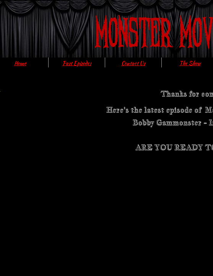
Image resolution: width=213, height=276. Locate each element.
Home (20, 63)
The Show (190, 63)
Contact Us (133, 63)
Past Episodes (76, 63)
